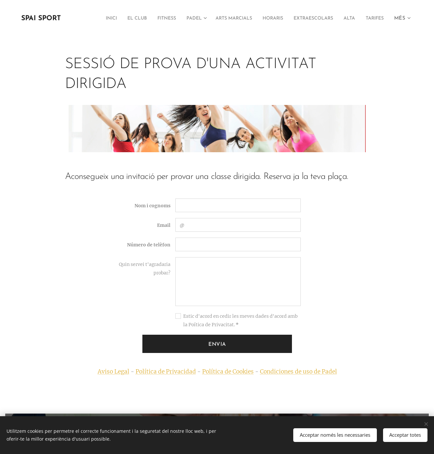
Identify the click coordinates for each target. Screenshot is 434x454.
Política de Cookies (227, 371)
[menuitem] (112, 18)
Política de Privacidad (165, 371)
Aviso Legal (113, 371)
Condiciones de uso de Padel (298, 371)
